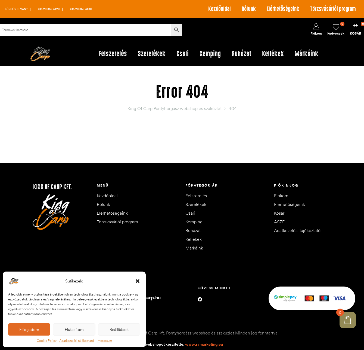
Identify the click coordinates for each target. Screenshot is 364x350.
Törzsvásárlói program (333, 9)
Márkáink (194, 248)
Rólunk (249, 9)
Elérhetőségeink (283, 9)
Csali (190, 213)
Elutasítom (74, 329)
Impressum (104, 341)
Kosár (279, 213)
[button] (137, 281)
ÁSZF (279, 221)
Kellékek (193, 239)
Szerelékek (195, 204)
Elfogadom (29, 329)
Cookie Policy (47, 341)
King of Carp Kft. (52, 186)
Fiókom (281, 195)
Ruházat (193, 230)
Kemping (194, 221)
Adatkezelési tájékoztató (76, 341)
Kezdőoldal (219, 9)
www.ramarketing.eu (204, 344)
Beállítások (119, 329)
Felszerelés (196, 195)
